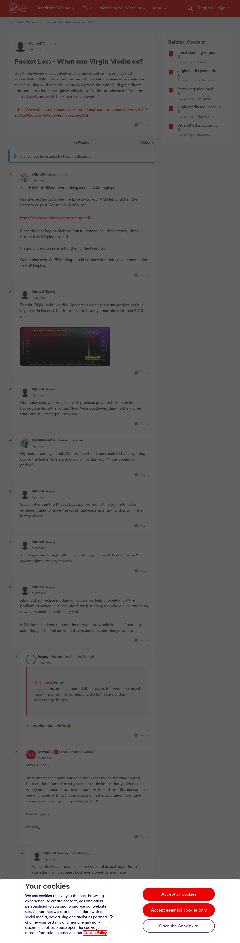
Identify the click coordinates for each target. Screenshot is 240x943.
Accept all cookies (178, 894)
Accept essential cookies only (178, 910)
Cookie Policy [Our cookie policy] (95, 933)
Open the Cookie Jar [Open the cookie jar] (178, 926)
